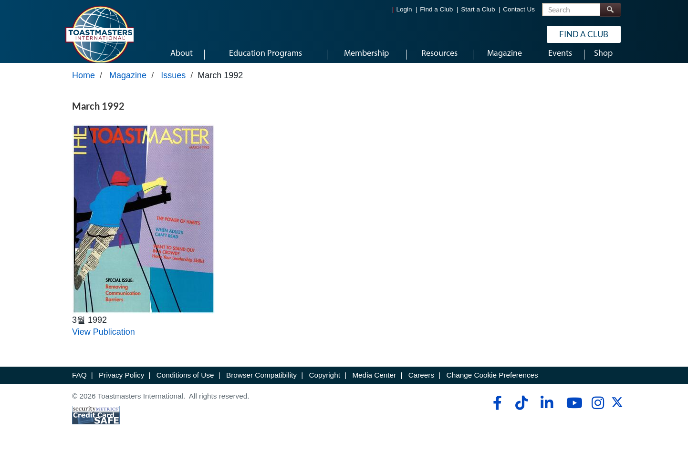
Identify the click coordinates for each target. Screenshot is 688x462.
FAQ (79, 384)
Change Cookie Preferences (492, 384)
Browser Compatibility (261, 384)
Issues (173, 84)
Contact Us (519, 9)
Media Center (374, 384)
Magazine (127, 84)
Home (83, 84)
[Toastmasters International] (99, 34)
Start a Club (478, 9)
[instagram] (597, 411)
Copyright (324, 384)
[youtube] (572, 411)
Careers (421, 384)
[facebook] (496, 411)
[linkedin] (546, 411)
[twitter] (617, 414)
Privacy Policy (121, 384)
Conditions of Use (185, 384)
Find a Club (436, 9)
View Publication (103, 341)
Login (404, 9)
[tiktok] (521, 411)
